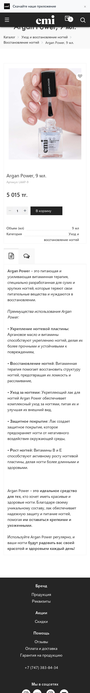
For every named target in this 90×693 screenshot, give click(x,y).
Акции (41, 612)
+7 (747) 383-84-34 (41, 667)
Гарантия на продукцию (41, 655)
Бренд (41, 585)
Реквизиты (41, 601)
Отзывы (41, 641)
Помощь (41, 632)
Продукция (41, 594)
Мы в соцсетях (45, 683)
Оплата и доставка (41, 648)
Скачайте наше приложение (34, 6)
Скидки (41, 621)
